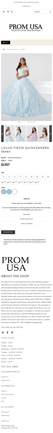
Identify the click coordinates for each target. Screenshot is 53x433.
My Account (5, 412)
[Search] (43, 11)
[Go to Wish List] (8, 12)
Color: (3, 187)
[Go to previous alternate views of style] (2, 133)
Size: (3, 172)
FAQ (2, 401)
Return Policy (5, 380)
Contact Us (4, 377)
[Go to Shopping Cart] (4, 12)
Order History (5, 415)
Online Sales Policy (7, 394)
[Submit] (50, 11)
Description (8, 232)
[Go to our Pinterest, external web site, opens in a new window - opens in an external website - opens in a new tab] (12, 332)
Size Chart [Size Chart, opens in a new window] (26, 214)
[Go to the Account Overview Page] (12, 12)
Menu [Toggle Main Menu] (5, 42)
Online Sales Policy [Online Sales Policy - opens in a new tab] (26, 219)
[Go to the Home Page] (4, 49)
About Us (4, 391)
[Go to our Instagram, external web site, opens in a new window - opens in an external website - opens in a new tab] (3, 332)
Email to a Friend (26, 224)
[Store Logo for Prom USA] (26, 28)
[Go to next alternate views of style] (50, 133)
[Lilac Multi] (3, 192)
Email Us (40, 210)
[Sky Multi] (9, 192)
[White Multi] (14, 192)
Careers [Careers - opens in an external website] (3, 398)
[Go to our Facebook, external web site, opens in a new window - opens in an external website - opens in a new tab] (7, 332)
